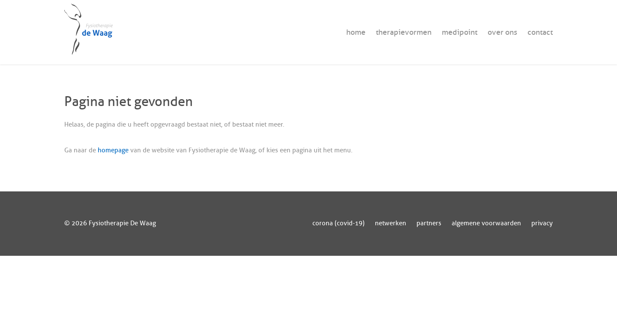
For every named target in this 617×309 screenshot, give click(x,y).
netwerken (390, 223)
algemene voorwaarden (486, 223)
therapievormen (403, 32)
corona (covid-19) (338, 223)
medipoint (459, 32)
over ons (502, 32)
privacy (542, 223)
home (355, 32)
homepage (113, 150)
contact (540, 32)
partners (428, 223)
